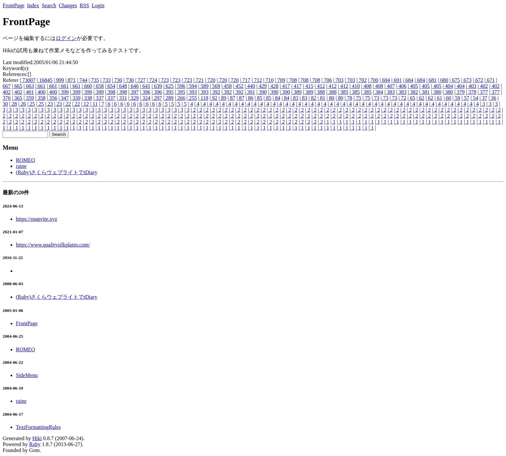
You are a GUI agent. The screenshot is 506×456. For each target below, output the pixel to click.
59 (457, 98)
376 (7, 98)
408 (366, 86)
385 (343, 92)
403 (471, 86)
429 (262, 86)
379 (460, 92)
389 (297, 92)
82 (313, 98)
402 (483, 86)
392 (215, 92)
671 (490, 80)
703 (338, 80)
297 (157, 98)
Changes (68, 5)
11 (94, 104)
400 (41, 92)
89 (223, 98)
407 (390, 86)
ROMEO (25, 160)
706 (327, 80)
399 (64, 92)
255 (192, 98)
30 (5, 104)
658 (99, 86)
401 (29, 92)
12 (85, 104)
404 (448, 86)
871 (71, 80)
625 (169, 86)
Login (98, 5)
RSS (84, 5)
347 (64, 98)
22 (67, 104)
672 (478, 80)
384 (378, 92)
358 (41, 98)
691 (396, 80)
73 (376, 98)
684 (408, 80)
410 (355, 86)
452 (238, 86)
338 (87, 98)
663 (29, 86)
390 (262, 92)
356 (52, 98)
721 (199, 80)
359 (29, 98)
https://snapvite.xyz (36, 219)
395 (169, 92)
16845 (45, 80)
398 (110, 92)
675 (455, 80)
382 (413, 92)
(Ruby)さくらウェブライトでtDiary (56, 172)
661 (41, 86)
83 (295, 98)
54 (475, 98)
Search (49, 5)
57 (466, 98)
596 (180, 86)
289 (169, 98)
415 (308, 86)
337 (99, 98)
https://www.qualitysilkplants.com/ (53, 244)
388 (320, 92)
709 (280, 80)
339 (75, 98)
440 (250, 86)
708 (292, 80)
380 (437, 92)
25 (31, 104)
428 (273, 86)
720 (210, 80)
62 (421, 98)
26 (22, 104)
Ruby (35, 444)
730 (117, 80)
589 (203, 86)
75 (358, 98)
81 (322, 98)
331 (122, 98)
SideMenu (27, 375)
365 (17, 98)
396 (145, 92)
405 (413, 86)
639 (157, 86)
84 (277, 98)
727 (141, 80)
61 (439, 98)
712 (257, 80)
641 (145, 86)
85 (259, 98)
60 (447, 98)
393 (192, 92)
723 (164, 80)
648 (122, 86)
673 (467, 80)
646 (134, 86)
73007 (28, 80)
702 (362, 80)
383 (390, 92)
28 (13, 104)
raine (21, 166)
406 (401, 86)
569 (215, 86)
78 (349, 98)
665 (17, 86)
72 (403, 98)
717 (245, 80)
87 (232, 98)
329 (134, 98)
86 (250, 98)
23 (49, 104)
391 (250, 92)
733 (105, 80)
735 (94, 80)
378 (471, 92)
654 (110, 86)
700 (373, 80)
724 (152, 80)
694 (385, 80)
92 (214, 98)
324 (145, 98)
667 (7, 86)
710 (269, 80)
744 (82, 80)
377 (483, 92)
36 (492, 98)
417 (285, 86)
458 (227, 86)
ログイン (66, 38)
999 (59, 80)
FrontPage (13, 5)
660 (87, 86)
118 (203, 98)
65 (412, 98)
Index (33, 5)
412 (320, 86)
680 (443, 80)
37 (484, 98)
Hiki (37, 438)
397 (134, 92)
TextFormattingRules (38, 427)
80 (331, 98)
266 (180, 98)
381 (425, 92)
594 (192, 86)
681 (432, 80)
